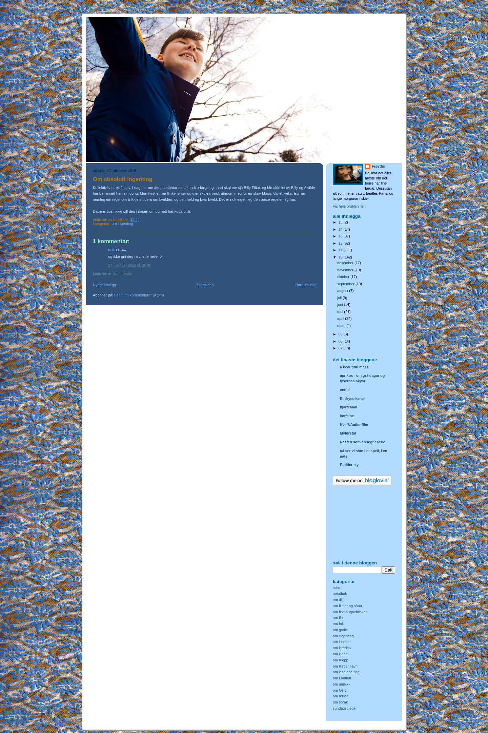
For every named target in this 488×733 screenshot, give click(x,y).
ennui (345, 390)
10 (341, 257)
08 (341, 341)
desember (345, 263)
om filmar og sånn (347, 606)
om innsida (341, 642)
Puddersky (349, 465)
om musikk (341, 684)
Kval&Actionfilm (354, 425)
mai (340, 312)
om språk (340, 702)
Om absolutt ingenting (122, 179)
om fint (338, 618)
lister (337, 587)
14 (341, 229)
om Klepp (340, 660)
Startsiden (205, 285)
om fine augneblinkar (350, 612)
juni (340, 305)
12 (341, 243)
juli (340, 298)
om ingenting (122, 223)
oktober (343, 277)
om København (345, 666)
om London (342, 678)
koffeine (347, 416)
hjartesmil (348, 407)
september (346, 284)
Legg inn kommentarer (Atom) (139, 295)
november (345, 270)
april (341, 318)
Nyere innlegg (104, 285)
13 (341, 236)
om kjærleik (342, 648)
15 (341, 222)
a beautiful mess (354, 367)
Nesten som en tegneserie (362, 442)
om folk (339, 624)
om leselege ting (346, 672)
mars (341, 326)
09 (341, 334)
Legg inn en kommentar (112, 273)
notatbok (340, 594)
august (343, 291)
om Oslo (339, 690)
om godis (340, 630)
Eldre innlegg (306, 285)
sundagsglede (344, 708)
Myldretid (348, 433)
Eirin (112, 249)
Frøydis (378, 166)
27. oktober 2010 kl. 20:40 (129, 265)
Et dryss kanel (352, 399)
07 (341, 348)
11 (341, 250)
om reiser (340, 696)
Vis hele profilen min (349, 206)
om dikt (339, 600)
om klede (340, 654)
